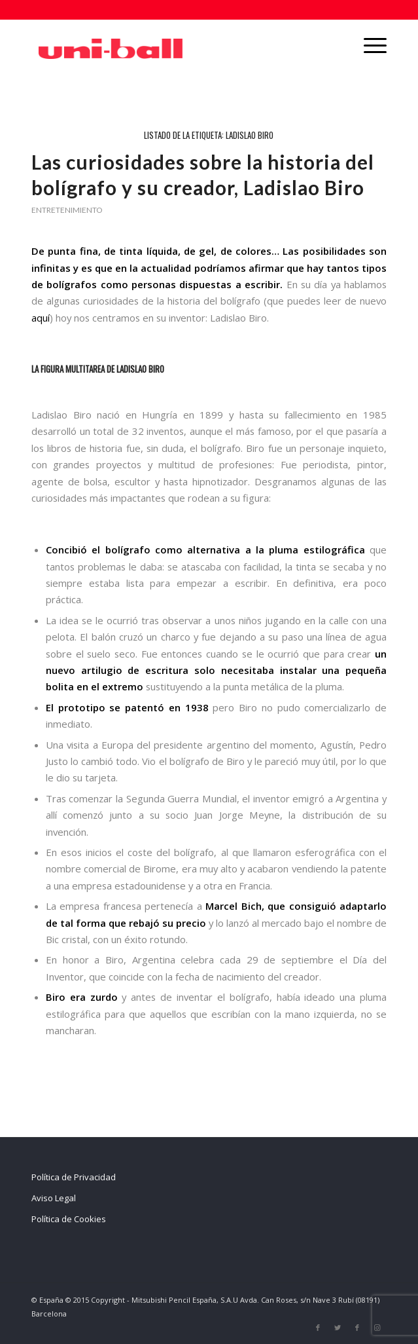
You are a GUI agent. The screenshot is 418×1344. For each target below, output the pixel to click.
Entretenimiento (66, 210)
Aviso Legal (53, 1198)
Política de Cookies (68, 1219)
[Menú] (369, 45)
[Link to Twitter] (337, 1327)
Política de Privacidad (73, 1177)
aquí (40, 317)
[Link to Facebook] (318, 1327)
